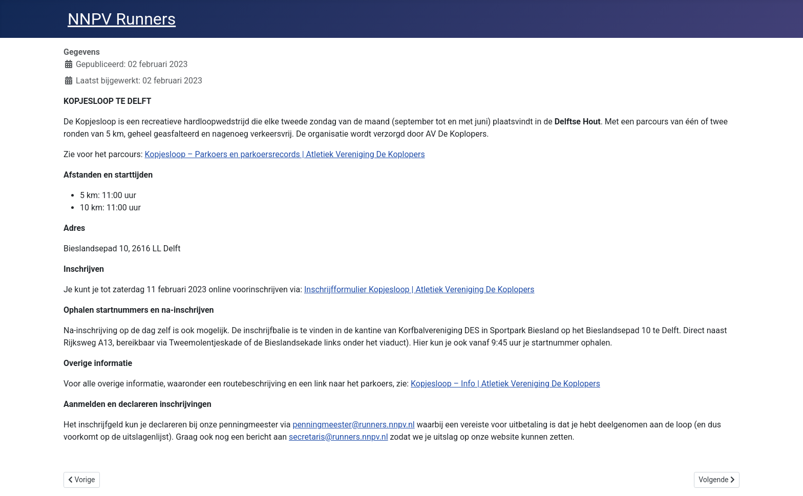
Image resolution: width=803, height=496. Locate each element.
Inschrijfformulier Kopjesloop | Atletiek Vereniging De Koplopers (419, 289)
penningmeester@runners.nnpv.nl (353, 424)
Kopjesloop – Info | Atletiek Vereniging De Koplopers (505, 384)
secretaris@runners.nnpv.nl (338, 437)
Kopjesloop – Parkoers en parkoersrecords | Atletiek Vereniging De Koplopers (285, 154)
